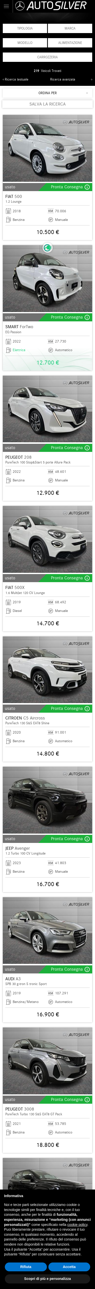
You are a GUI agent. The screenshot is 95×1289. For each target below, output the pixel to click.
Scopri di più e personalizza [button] (47, 1279)
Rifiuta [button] (25, 1267)
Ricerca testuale (16, 79)
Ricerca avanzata (62, 79)
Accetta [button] (69, 1267)
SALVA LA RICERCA (47, 104)
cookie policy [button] (77, 1225)
